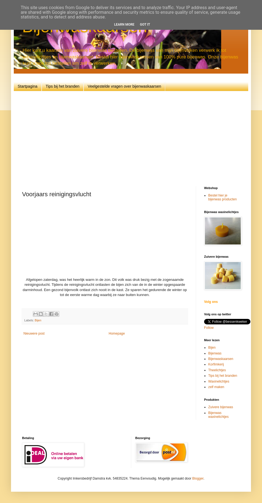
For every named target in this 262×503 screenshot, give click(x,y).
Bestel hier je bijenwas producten (222, 197)
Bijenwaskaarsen (220, 359)
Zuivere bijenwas (220, 407)
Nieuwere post (34, 333)
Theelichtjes (217, 370)
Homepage (117, 333)
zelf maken (216, 387)
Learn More (124, 24)
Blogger (198, 478)
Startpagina (28, 86)
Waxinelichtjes (218, 381)
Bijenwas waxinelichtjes (218, 415)
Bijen (38, 320)
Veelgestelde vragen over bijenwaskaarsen (124, 86)
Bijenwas (214, 353)
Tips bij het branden (62, 86)
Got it (145, 24)
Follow (209, 328)
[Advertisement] (140, 138)
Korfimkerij (216, 364)
